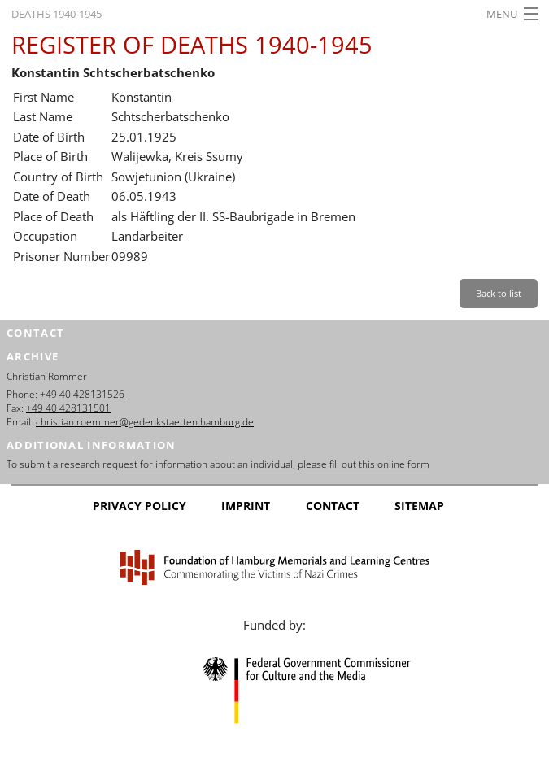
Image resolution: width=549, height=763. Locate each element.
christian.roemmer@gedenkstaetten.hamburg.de (145, 422)
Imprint (245, 505)
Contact (332, 505)
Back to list (498, 293)
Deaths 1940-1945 (56, 14)
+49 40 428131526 (82, 394)
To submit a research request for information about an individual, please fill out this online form (218, 464)
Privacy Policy (139, 505)
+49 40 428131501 (68, 408)
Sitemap (419, 505)
